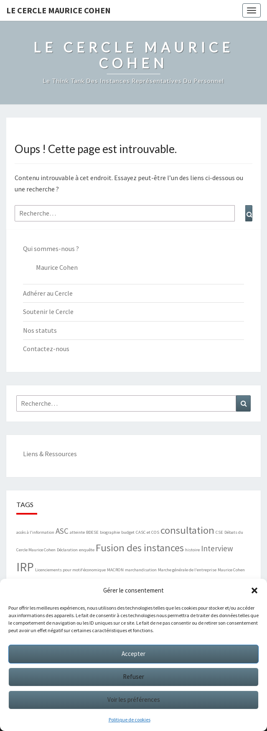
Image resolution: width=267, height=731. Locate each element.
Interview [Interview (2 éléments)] (217, 548)
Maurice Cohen (57, 267)
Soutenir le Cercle (48, 311)
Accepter (133, 654)
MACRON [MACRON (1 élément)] (115, 570)
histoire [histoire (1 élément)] (192, 550)
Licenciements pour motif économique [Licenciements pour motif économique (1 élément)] (70, 570)
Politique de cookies (129, 719)
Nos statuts (40, 330)
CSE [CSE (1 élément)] (219, 532)
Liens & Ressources (50, 454)
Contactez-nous (46, 348)
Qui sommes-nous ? (51, 248)
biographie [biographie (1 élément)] (110, 532)
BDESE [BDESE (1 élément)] (92, 532)
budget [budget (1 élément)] (128, 532)
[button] (254, 590)
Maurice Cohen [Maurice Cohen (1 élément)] (231, 570)
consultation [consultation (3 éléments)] (187, 530)
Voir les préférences (133, 699)
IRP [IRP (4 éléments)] (25, 567)
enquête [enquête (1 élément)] (86, 550)
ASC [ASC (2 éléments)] (62, 531)
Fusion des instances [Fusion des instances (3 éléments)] (140, 547)
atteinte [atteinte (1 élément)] (77, 532)
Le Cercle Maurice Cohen (58, 10)
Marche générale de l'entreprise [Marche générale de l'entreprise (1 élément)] (187, 570)
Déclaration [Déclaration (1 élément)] (67, 550)
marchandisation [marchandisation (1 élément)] (141, 570)
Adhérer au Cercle (48, 293)
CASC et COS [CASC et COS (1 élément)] (147, 532)
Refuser (133, 677)
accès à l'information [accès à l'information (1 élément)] (35, 532)
